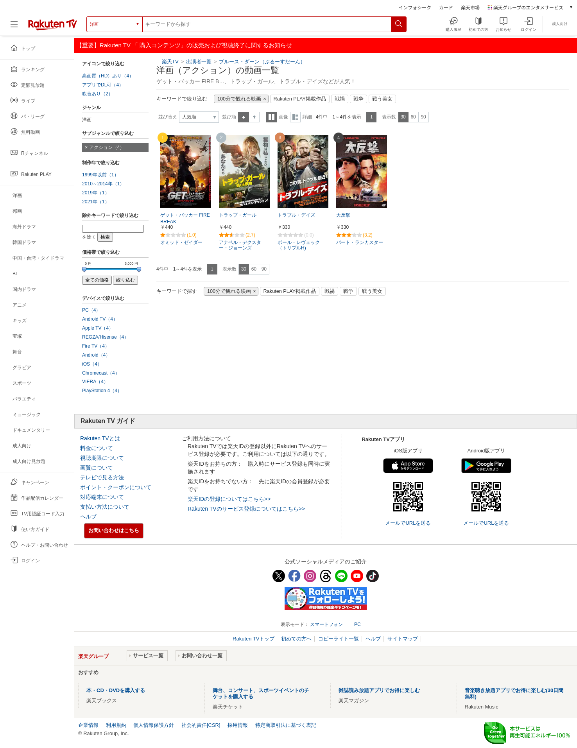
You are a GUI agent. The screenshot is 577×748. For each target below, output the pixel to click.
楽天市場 (470, 7)
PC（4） (91, 310)
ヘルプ (88, 516)
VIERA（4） (95, 381)
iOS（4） (92, 364)
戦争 (358, 99)
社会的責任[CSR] (200, 725)
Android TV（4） (100, 319)
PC (357, 624)
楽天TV (170, 62)
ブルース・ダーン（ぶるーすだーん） (262, 62)
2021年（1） (95, 201)
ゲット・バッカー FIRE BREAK (185, 218)
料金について (96, 448)
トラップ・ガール (237, 215)
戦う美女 (382, 99)
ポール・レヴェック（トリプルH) (299, 245)
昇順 (243, 117)
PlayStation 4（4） (102, 390)
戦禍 (340, 99)
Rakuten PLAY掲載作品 (300, 99)
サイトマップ (402, 639)
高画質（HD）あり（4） (108, 76)
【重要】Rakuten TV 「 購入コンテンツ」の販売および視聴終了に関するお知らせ (184, 45)
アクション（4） (107, 147)
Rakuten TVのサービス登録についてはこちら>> (246, 509)
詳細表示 (295, 117)
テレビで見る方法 (102, 477)
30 (402, 117)
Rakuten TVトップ (254, 639)
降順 (254, 117)
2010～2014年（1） (103, 184)
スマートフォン (326, 624)
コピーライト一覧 (338, 639)
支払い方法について (104, 507)
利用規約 (116, 725)
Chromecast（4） (101, 373)
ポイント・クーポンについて (115, 487)
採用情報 (238, 725)
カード (446, 7)
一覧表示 (271, 117)
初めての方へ (296, 639)
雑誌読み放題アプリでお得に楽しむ (379, 690)
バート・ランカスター (359, 242)
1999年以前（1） (100, 175)
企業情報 (88, 725)
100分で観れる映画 (239, 99)
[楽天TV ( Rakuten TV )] (52, 24)
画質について (96, 468)
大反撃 (343, 215)
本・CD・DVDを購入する (115, 690)
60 (413, 117)
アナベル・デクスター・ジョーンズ (240, 245)
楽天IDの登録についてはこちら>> (229, 499)
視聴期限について (102, 458)
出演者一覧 (198, 62)
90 (423, 117)
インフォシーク (414, 7)
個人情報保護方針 (153, 725)
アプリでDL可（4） (103, 85)
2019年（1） (95, 193)
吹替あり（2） (97, 94)
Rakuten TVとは (100, 438)
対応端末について (102, 497)
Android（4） (96, 355)
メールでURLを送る (408, 523)
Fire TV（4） (95, 346)
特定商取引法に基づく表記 (285, 725)
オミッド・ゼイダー (181, 242)
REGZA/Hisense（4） (105, 337)
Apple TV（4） (97, 328)
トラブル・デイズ (296, 215)
